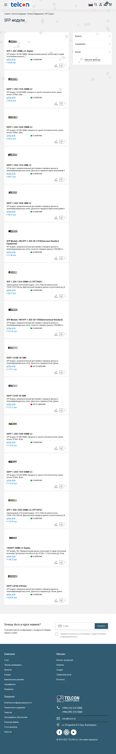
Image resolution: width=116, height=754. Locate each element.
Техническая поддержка (14, 707)
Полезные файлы (11, 722)
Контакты (60, 679)
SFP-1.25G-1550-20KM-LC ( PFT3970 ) (24, 510)
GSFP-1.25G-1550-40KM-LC (19, 434)
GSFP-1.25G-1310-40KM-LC (19, 472)
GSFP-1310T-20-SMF (16, 396)
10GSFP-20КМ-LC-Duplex (18, 548)
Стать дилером (10, 727)
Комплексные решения (14, 679)
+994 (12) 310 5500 (72, 707)
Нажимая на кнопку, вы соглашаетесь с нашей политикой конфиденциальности (83, 635)
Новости (8, 732)
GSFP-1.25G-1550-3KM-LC (19, 203)
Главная (7, 14)
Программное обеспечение (16, 717)
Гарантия (8, 712)
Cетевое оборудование (35, 14)
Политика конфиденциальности (18, 703)
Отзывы (7, 674)
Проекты (8, 670)
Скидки (59, 670)
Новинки (60, 665)
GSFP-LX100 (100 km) (17, 586)
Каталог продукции (19, 14)
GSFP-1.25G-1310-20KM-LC (19, 89)
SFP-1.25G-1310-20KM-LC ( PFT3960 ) (24, 281)
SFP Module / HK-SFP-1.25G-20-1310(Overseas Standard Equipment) (33, 242)
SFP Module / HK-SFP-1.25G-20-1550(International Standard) (35, 319)
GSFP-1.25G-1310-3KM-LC (19, 165)
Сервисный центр (63, 674)
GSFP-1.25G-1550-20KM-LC (19, 127)
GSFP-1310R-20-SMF (16, 357)
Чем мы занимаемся (13, 665)
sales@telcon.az (69, 719)
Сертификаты (10, 684)
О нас (6, 660)
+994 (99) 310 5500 (72, 711)
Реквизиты (8, 689)
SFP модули (49, 14)
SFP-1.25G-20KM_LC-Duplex (20, 51)
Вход (100, 4)
